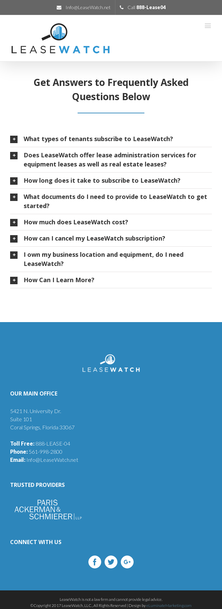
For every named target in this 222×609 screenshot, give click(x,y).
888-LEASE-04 (40, 443)
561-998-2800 (36, 451)
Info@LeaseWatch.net (44, 459)
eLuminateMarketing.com (169, 605)
